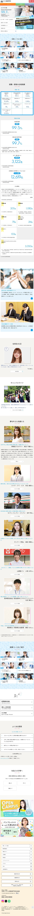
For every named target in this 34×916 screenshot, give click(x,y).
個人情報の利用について (21, 906)
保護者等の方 (17, 877)
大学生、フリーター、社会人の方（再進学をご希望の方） (17, 885)
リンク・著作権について (5, 906)
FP (23, 783)
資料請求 (21, 4)
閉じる (17, 461)
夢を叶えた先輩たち (4, 31)
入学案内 (4, 854)
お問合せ (30, 4)
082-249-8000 (7, 897)
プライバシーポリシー (13, 906)
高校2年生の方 (17, 873)
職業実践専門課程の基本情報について (21, 907)
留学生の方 (17, 881)
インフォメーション (6, 860)
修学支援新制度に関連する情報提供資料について (20, 909)
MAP (17, 893)
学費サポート (5, 851)
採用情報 (3, 910)
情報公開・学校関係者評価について (7, 909)
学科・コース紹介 (5, 19)
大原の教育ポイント (4, 25)
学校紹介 (4, 857)
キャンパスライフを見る (17, 410)
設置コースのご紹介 (4, 22)
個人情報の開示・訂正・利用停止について (8, 907)
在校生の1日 (3, 28)
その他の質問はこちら (17, 753)
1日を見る (17, 371)
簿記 (10, 783)
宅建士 (9, 788)
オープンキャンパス (8, 4)
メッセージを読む (17, 488)
